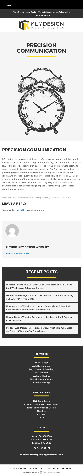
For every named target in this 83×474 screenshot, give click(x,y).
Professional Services (19, 197)
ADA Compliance (41, 400)
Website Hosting (41, 375)
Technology (34, 197)
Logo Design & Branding (41, 369)
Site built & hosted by (41, 472)
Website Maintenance (41, 379)
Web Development (41, 365)
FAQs (41, 417)
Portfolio (41, 414)
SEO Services (41, 372)
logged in (20, 209)
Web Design (41, 362)
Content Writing (41, 382)
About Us (41, 410)
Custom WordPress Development (41, 404)
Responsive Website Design (41, 407)
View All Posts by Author (17, 253)
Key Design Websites (31, 468)
